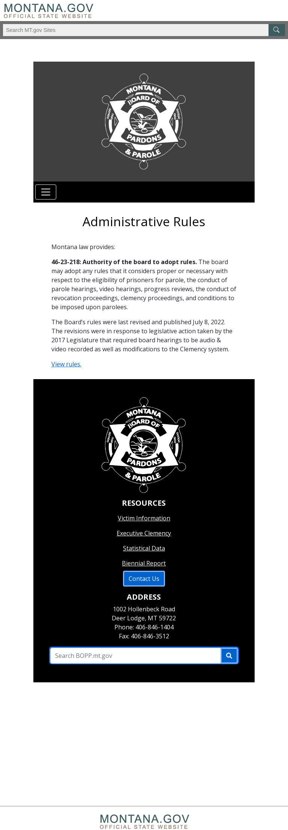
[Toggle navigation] (45, 192)
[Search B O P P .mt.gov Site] (135, 656)
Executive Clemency (144, 533)
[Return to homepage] (144, 121)
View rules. (66, 364)
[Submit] (229, 656)
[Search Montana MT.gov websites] (144, 30)
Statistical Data (144, 548)
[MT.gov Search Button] (276, 30)
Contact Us (144, 578)
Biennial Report (144, 563)
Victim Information (144, 518)
